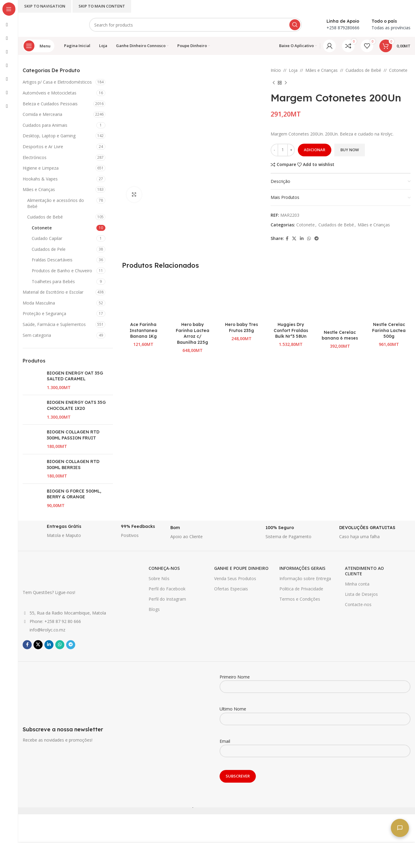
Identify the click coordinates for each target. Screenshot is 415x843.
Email (315, 745)
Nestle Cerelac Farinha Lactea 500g (389, 330)
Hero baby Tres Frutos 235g (241, 327)
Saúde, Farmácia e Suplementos (54, 324)
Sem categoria (37, 335)
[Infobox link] (57, 533)
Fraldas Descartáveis (52, 260)
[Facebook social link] (287, 239)
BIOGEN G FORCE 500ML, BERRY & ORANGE (74, 494)
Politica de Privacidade (301, 589)
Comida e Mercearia (42, 114)
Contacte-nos (358, 604)
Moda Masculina (39, 303)
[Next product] (286, 83)
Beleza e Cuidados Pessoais (50, 104)
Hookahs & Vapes (40, 179)
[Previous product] (274, 83)
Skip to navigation (44, 6)
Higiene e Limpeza (41, 168)
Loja (293, 70)
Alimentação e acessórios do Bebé (55, 203)
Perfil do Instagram (167, 599)
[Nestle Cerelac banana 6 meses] (340, 301)
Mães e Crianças (39, 189)
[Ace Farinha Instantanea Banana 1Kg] (143, 297)
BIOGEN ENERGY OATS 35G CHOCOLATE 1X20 (76, 405)
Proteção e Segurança (44, 313)
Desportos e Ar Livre (43, 146)
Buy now (349, 149)
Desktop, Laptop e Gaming (49, 136)
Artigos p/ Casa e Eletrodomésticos (57, 82)
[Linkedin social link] (301, 239)
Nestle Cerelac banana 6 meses (340, 335)
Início (276, 70)
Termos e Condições (299, 599)
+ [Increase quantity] (291, 149)
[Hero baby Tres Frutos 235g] (241, 297)
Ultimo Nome (315, 713)
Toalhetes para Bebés (53, 281)
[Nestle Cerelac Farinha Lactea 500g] (388, 297)
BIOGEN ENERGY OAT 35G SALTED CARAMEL (75, 376)
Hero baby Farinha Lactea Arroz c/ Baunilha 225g (192, 333)
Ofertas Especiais (231, 589)
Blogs (154, 609)
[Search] (195, 25)
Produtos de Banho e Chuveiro (62, 270)
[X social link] (294, 239)
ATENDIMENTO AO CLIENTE (364, 570)
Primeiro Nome (315, 681)
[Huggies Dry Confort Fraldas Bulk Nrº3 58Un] (290, 297)
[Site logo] (50, 24)
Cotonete (42, 228)
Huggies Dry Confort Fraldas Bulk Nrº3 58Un (291, 330)
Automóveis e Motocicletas (49, 93)
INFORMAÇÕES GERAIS (302, 568)
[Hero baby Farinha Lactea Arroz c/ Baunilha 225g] (192, 297)
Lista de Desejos (361, 594)
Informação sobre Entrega (305, 578)
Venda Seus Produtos (235, 578)
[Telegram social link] (316, 239)
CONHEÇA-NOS (164, 568)
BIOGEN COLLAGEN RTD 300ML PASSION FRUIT (73, 435)
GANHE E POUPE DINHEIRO (241, 568)
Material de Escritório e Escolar (53, 292)
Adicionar (314, 149)
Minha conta (357, 584)
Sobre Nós (159, 578)
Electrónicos (35, 157)
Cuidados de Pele (49, 249)
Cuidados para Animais (45, 125)
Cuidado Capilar (47, 238)
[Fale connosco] (400, 828)
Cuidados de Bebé (45, 217)
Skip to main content (102, 6)
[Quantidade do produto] (282, 150)
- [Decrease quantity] (274, 149)
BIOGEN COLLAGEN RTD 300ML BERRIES (73, 464)
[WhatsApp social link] (309, 239)
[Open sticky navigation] (38, 46)
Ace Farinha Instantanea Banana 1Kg (143, 330)
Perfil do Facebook (167, 589)
